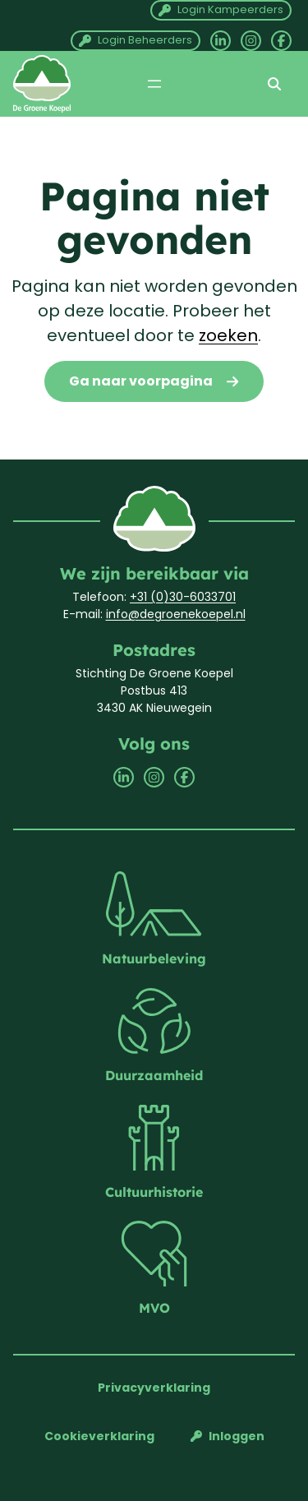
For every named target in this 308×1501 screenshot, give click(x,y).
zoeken (228, 335)
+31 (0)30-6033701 (183, 597)
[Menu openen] (154, 84)
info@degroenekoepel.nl (176, 614)
